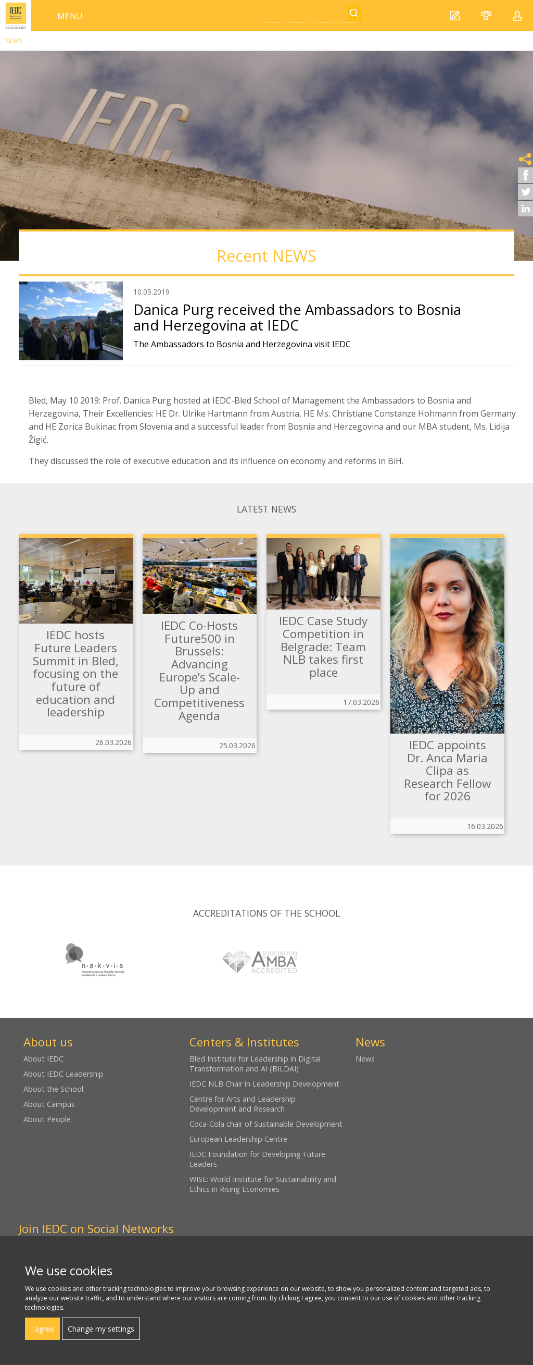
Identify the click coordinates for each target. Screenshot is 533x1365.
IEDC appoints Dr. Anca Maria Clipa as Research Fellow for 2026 (447, 771)
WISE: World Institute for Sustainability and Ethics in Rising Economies (262, 1184)
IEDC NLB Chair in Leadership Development (264, 1084)
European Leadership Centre (238, 1139)
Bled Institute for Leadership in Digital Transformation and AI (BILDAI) (255, 1064)
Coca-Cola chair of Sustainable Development (265, 1124)
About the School (53, 1089)
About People (47, 1119)
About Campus (49, 1104)
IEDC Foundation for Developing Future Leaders (257, 1159)
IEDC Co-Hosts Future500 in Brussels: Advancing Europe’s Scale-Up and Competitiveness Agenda (199, 670)
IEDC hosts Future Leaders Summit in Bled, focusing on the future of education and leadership (76, 673)
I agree (42, 1329)
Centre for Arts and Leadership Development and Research (242, 1104)
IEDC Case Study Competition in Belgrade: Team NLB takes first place (323, 646)
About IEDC (43, 1059)
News (13, 40)
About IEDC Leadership (63, 1074)
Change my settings (101, 1329)
